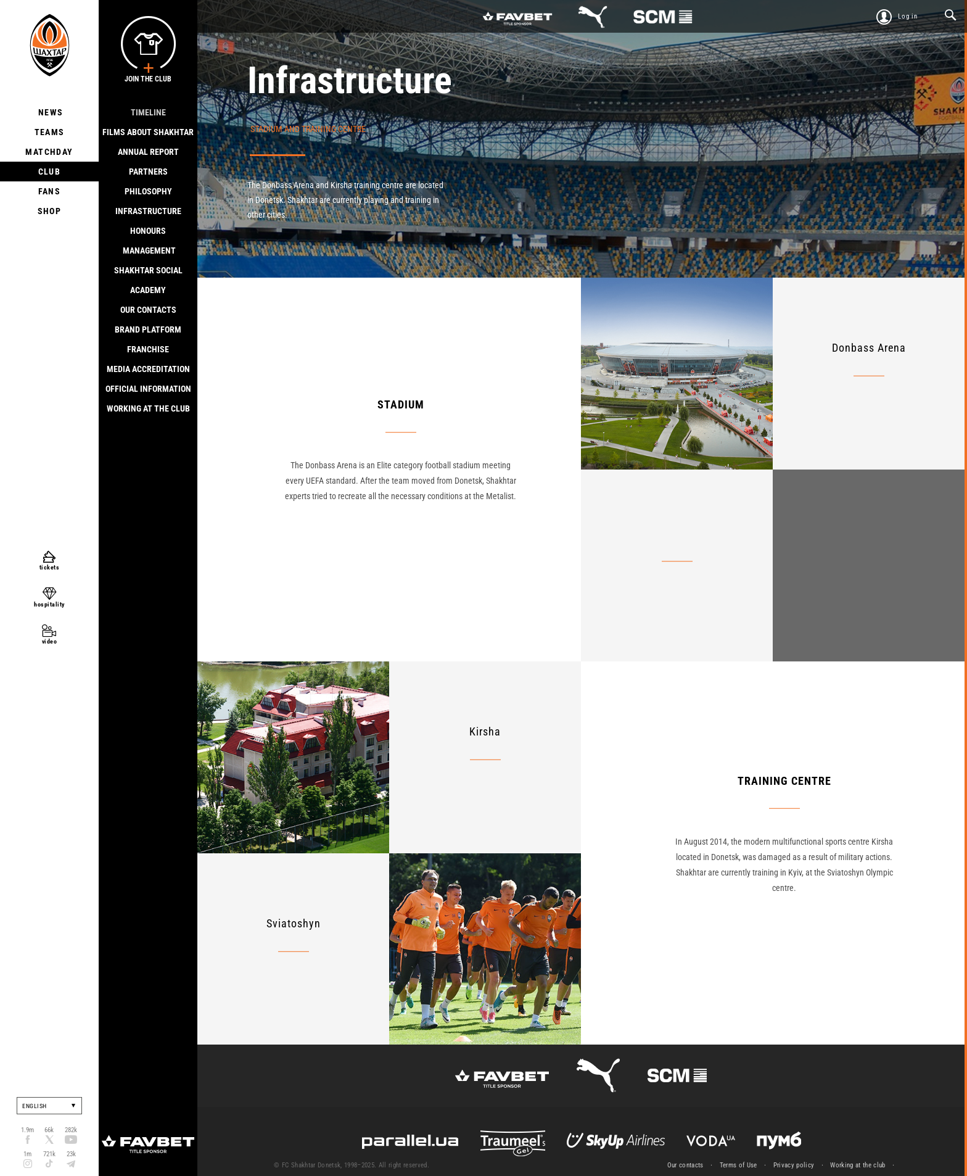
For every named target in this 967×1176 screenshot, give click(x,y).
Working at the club (148, 408)
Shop (50, 211)
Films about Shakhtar (148, 132)
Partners (148, 171)
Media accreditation (148, 369)
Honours (148, 231)
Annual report (148, 152)
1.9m (27, 1130)
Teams (50, 132)
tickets (49, 567)
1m (27, 1154)
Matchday (49, 152)
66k (49, 1130)
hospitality (49, 604)
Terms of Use (738, 1165)
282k (71, 1130)
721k (49, 1154)
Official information (148, 389)
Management (148, 250)
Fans (49, 191)
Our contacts (148, 310)
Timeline (148, 112)
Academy (148, 290)
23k (71, 1154)
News (50, 112)
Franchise (148, 349)
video (49, 641)
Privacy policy (794, 1165)
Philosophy (148, 191)
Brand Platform (148, 329)
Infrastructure (148, 211)
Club (49, 171)
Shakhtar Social (148, 270)
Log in (908, 16)
